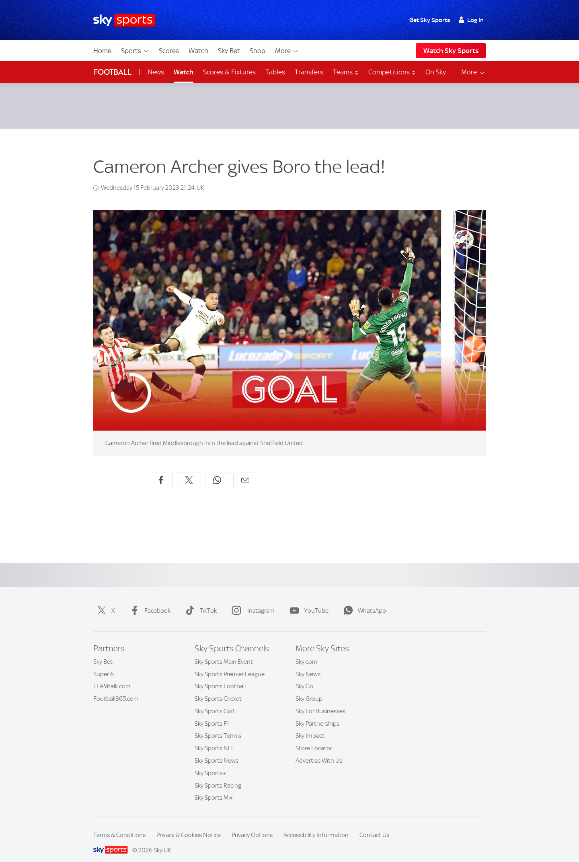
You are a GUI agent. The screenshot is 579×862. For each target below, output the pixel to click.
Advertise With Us (319, 751)
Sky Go (304, 676)
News (156, 72)
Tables (275, 72)
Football (112, 72)
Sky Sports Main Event (224, 652)
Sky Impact (310, 726)
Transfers (309, 72)
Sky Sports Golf (214, 701)
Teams (346, 72)
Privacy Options (252, 825)
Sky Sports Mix (213, 788)
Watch (198, 51)
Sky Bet (229, 51)
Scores (169, 51)
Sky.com (306, 652)
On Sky (435, 72)
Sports (135, 51)
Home (102, 51)
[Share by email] (245, 470)
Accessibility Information (316, 825)
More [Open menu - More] (473, 72)
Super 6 (103, 664)
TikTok (199, 601)
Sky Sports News (216, 751)
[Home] (124, 20)
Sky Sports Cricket (218, 689)
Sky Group (309, 689)
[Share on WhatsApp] (217, 470)
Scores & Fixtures (229, 72)
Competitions (392, 72)
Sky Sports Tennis (218, 726)
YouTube (307, 601)
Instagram (251, 601)
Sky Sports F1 (212, 714)
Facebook (148, 601)
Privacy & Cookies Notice (188, 825)
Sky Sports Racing (218, 776)
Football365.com (116, 689)
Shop (257, 51)
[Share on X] (189, 470)
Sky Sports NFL (214, 738)
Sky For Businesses (320, 701)
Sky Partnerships (317, 714)
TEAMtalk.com (112, 676)
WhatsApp (363, 601)
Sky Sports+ (210, 763)
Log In (471, 20)
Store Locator (314, 738)
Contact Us (374, 825)
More (287, 51)
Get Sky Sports (429, 20)
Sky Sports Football (220, 676)
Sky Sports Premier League (230, 664)
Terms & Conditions (119, 825)
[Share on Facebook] (161, 470)
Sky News (308, 664)
